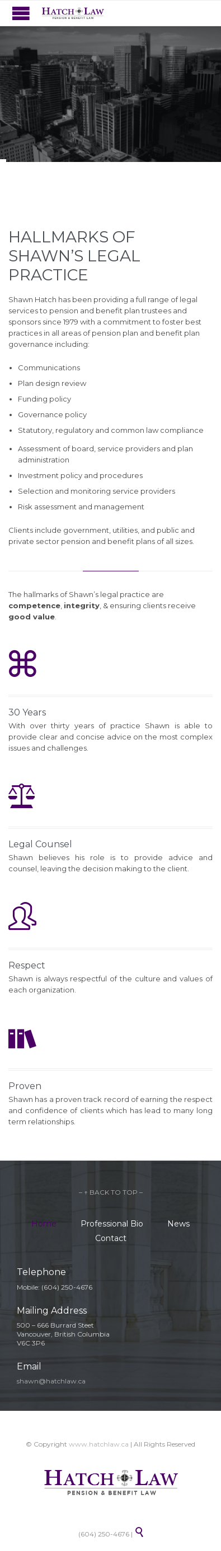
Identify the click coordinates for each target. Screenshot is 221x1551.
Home (44, 1224)
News (178, 1224)
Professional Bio (112, 1224)
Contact (110, 1238)
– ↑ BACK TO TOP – (111, 1192)
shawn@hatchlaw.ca (51, 1381)
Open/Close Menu (21, 13)
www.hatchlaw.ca (99, 1444)
